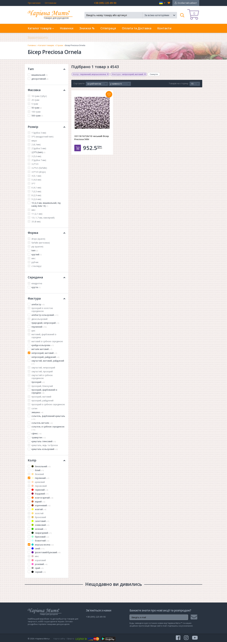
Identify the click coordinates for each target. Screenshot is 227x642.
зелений (39, 529)
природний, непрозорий (45, 322)
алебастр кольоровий (44, 315)
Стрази (59, 45)
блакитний (40, 540)
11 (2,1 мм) (36, 213)
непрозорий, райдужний (45, 357)
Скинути (154, 74)
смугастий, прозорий (42, 371)
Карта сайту (59, 638)
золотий (37, 513)
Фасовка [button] (46, 90)
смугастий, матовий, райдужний (47, 362)
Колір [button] (46, 460)
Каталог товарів (46, 45)
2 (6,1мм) (36, 144)
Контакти (164, 28)
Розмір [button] (46, 127)
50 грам (36, 107)
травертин (38, 437)
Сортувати (79, 83)
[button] (162, 3)
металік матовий (41, 349)
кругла (35, 287)
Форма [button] (46, 233)
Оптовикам (50, 2)
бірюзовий (40, 536)
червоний (39, 489)
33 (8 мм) (36, 221)
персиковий (39, 485)
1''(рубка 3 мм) (38, 132)
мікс (33, 209)
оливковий (40, 525)
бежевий (37, 474)
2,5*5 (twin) (38, 152)
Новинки (66, 28)
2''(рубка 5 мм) (38, 148)
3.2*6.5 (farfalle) (39, 167)
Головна (32, 45)
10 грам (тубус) (39, 96)
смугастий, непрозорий (43, 367)
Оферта (70, 638)
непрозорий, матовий (44, 353)
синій (37, 548)
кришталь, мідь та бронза (44, 445)
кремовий (38, 482)
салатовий (40, 521)
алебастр (37, 304)
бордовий (39, 493)
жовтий (38, 509)
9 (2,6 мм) (36, 199)
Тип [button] (46, 69)
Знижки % (86, 28)
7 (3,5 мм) (36, 191)
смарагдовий (41, 532)
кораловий (38, 560)
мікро (34, 140)
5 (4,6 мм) (36, 179)
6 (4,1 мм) (36, 187)
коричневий (40, 505)
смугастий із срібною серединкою (42, 377)
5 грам (34, 103)
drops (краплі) (38, 238)
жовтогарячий (42, 497)
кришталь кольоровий (44, 449)
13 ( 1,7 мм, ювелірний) (43, 217)
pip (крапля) (37, 246)
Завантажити (38, 37)
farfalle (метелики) (40, 242)
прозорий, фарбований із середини (44, 391)
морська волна (42, 544)
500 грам (37, 115)
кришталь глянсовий (43, 441)
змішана (37, 412)
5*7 (33, 183)
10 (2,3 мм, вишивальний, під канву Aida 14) (45, 204)
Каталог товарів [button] (41, 28)
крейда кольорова (42, 345)
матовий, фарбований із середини (43, 336)
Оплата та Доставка (136, 28)
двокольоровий (39, 319)
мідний (38, 501)
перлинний (39, 326)
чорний (38, 571)
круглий (36, 254)
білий (37, 470)
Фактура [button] (46, 298)
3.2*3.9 (34, 164)
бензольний (40, 466)
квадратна (36, 283)
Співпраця (108, 28)
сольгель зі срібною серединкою (47, 428)
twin (34, 250)
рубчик (35, 262)
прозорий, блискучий (42, 386)
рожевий (39, 564)
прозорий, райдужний (42, 400)
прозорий (38, 382)
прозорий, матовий (41, 396)
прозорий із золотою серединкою (42, 310)
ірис (33, 330)
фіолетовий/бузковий (45, 552)
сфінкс (36, 433)
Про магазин (34, 2)
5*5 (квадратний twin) (42, 136)
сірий (37, 568)
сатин (34, 408)
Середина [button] (46, 277)
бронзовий (38, 517)
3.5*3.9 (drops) (38, 171)
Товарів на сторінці (178, 83)
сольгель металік (42, 422)
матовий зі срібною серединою (47, 341)
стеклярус (36, 266)
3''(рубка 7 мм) (38, 160)
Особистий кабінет (187, 2)
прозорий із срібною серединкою (48, 404)
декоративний (39, 78)
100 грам (35, 111)
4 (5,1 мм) (36, 175)
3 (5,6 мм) (36, 156)
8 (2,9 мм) (36, 195)
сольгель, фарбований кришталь (48, 417)
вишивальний (39, 74)
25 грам (35, 100)
